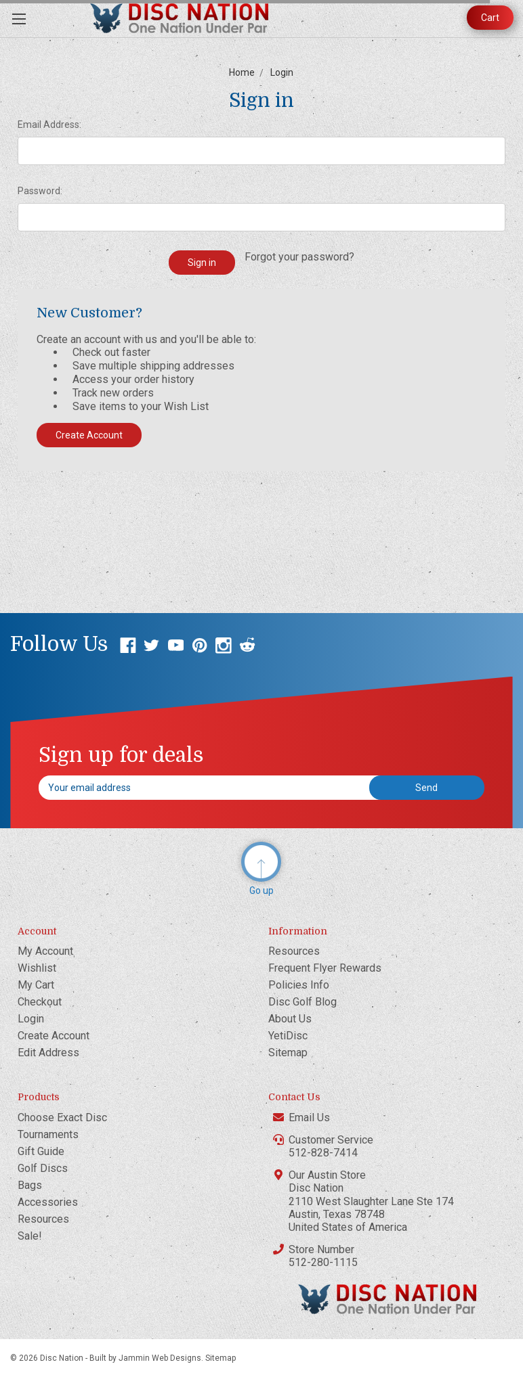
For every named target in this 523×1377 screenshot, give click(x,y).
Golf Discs (43, 1168)
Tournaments (48, 1134)
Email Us (309, 1117)
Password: (40, 190)
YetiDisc (288, 1035)
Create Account (89, 435)
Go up (261, 890)
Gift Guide (41, 1151)
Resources (294, 951)
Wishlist (37, 968)
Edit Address (48, 1052)
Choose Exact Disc (62, 1117)
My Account (45, 951)
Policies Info (298, 984)
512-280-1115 (323, 1262)
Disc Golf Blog (302, 1001)
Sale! (30, 1235)
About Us (290, 1018)
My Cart (36, 984)
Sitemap (288, 1052)
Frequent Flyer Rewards (324, 968)
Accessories (48, 1202)
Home (242, 72)
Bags (30, 1185)
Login (281, 72)
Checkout (40, 1001)
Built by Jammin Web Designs (145, 1358)
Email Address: (49, 124)
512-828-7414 (323, 1152)
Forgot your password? (299, 256)
